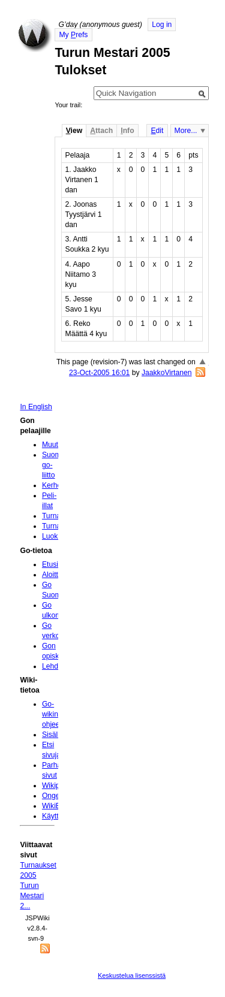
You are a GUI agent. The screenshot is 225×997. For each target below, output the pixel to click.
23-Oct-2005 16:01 (99, 372)
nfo (127, 130)
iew (74, 130)
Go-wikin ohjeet (52, 714)
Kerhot (53, 485)
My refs (73, 35)
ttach (101, 130)
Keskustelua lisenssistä (132, 975)
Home (35, 35)
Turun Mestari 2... (32, 895)
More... (186, 130)
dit (157, 130)
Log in (162, 24)
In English (36, 407)
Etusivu (54, 564)
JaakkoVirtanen (167, 372)
